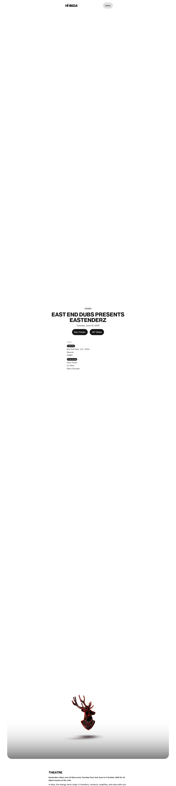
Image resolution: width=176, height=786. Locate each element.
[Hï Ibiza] (71, 6)
